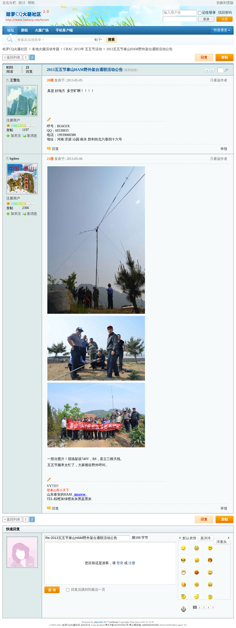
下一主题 (212, 70)
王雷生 (15, 80)
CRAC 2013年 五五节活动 (83, 49)
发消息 (32, 135)
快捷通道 (220, 30)
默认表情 (189, 538)
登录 (206, 19)
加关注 (16, 135)
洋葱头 (221, 542)
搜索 (111, 39)
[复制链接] (130, 70)
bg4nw (15, 158)
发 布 (52, 590)
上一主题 (207, 70)
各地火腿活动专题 (45, 49)
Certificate (113, 622)
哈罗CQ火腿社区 (15, 49)
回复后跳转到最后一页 (85, 589)
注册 (224, 19)
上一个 (179, 538)
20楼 (50, 80)
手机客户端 (64, 30)
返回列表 (13, 57)
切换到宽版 (225, 3)
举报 (223, 149)
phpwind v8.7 (101, 622)
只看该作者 (218, 80)
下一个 (230, 538)
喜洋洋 (205, 538)
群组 (24, 30)
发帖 (224, 57)
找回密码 (225, 12)
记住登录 (209, 12)
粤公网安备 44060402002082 (144, 625)
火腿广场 (42, 30)
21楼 (50, 159)
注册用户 (13, 120)
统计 (22, 3)
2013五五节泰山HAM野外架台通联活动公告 (139, 49)
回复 (204, 57)
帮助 (31, 3)
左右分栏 (9, 3)
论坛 (10, 30)
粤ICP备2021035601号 (117, 625)
